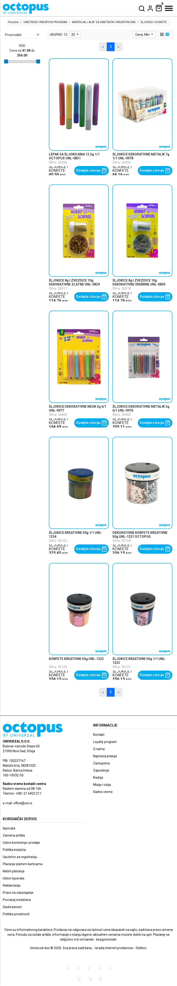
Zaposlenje (101, 770)
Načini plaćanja (13, 871)
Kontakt (98, 735)
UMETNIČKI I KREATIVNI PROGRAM (45, 22)
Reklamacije (12, 885)
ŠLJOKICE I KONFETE (58, 168)
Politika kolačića (14, 850)
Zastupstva (101, 763)
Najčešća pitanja (105, 756)
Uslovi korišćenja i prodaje (21, 842)
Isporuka (9, 828)
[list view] (161, 34)
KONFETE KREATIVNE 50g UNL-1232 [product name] (76, 659)
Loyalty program (105, 742)
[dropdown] (150, 8)
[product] (78, 104)
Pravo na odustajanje (18, 892)
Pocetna (13, 22)
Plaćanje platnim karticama (22, 864)
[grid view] (167, 34)
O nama (99, 749)
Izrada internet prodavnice (114, 948)
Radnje (98, 777)
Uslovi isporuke (13, 878)
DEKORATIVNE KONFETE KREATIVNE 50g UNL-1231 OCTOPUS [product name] (140, 534)
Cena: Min (142, 34)
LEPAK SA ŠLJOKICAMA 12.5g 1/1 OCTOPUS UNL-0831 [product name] (74, 156)
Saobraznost (12, 907)
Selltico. (141, 948)
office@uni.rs (22, 803)
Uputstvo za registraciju (20, 857)
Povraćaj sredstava (17, 900)
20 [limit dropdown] (73, 34)
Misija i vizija (102, 785)
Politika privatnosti (16, 914)
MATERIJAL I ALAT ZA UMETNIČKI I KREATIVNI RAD (104, 22)
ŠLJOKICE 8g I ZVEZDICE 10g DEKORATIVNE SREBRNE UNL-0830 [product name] (138, 282)
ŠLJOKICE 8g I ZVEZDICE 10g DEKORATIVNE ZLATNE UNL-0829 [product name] (74, 282)
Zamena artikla (14, 835)
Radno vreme (103, 792)
